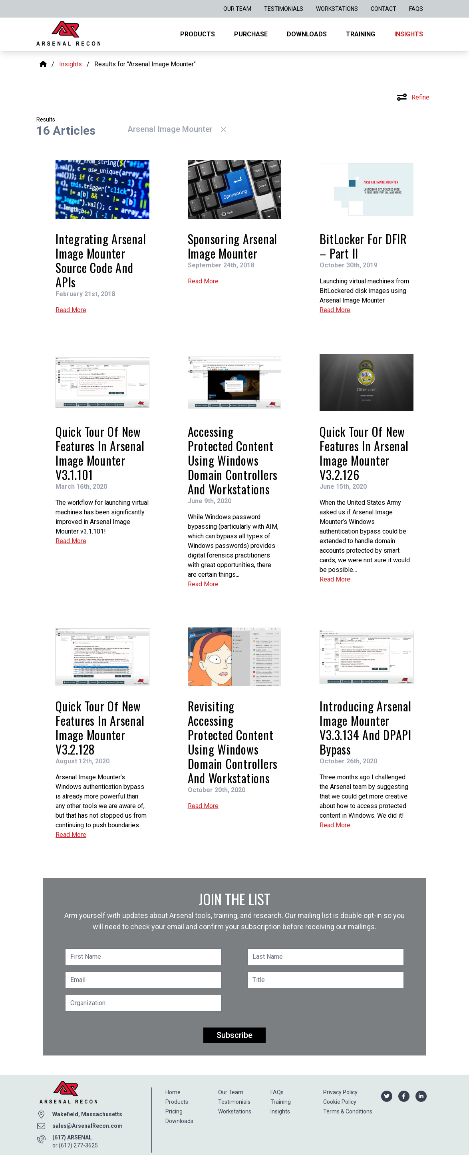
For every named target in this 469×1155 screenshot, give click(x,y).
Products (197, 34)
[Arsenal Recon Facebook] (404, 1096)
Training (360, 34)
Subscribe (234, 1035)
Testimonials (283, 9)
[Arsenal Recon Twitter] (386, 1096)
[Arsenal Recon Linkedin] (421, 1096)
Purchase (251, 34)
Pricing (174, 1111)
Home (173, 1092)
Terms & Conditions (347, 1111)
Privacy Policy (340, 1092)
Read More (71, 310)
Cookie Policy (339, 1102)
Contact (383, 9)
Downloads (307, 34)
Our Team (237, 9)
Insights (408, 34)
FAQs (416, 9)
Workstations (337, 9)
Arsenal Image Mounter (176, 129)
